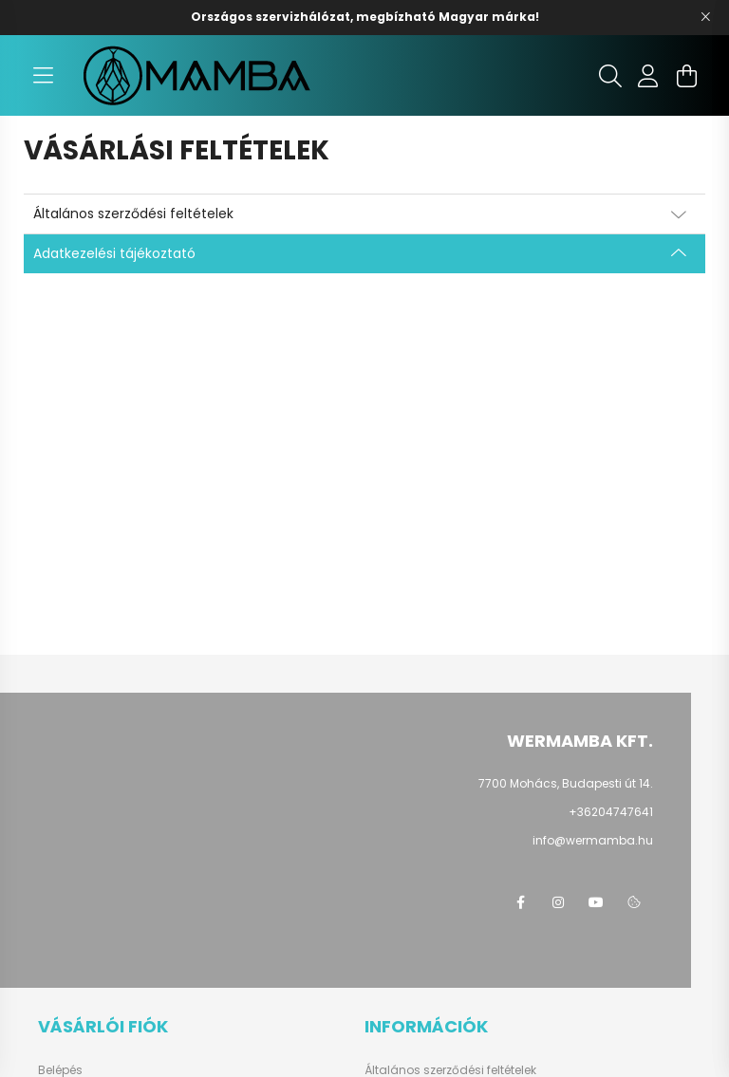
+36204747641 (611, 812)
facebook (520, 902)
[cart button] (686, 76)
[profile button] (648, 76)
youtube (596, 902)
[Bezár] (705, 17)
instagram (558, 902)
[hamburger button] (43, 76)
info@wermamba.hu (593, 840)
